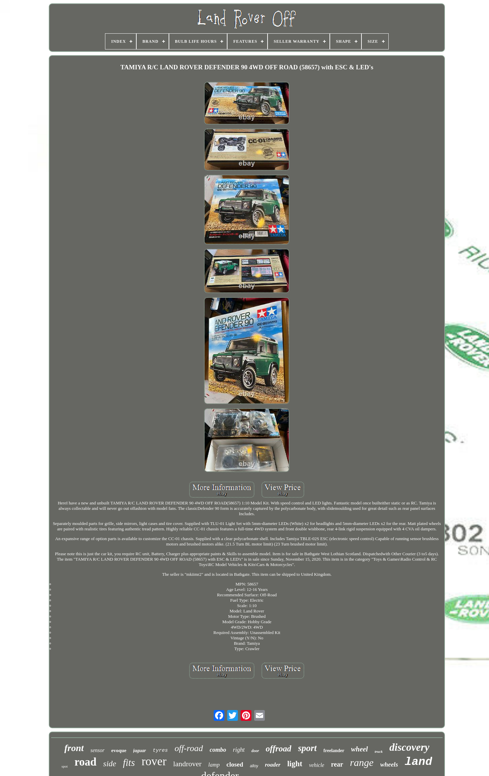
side (109, 763)
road (85, 762)
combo (218, 749)
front (74, 748)
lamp (214, 765)
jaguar (139, 750)
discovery (409, 747)
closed (234, 764)
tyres (160, 750)
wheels (389, 764)
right (239, 749)
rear (337, 764)
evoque (119, 750)
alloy (254, 766)
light (294, 764)
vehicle (316, 765)
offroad (278, 748)
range (362, 762)
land (418, 761)
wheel (359, 749)
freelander (333, 750)
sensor (98, 750)
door (255, 750)
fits (129, 762)
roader (272, 765)
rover (154, 761)
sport (307, 748)
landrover (187, 764)
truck (379, 751)
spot (65, 766)
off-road (189, 748)
